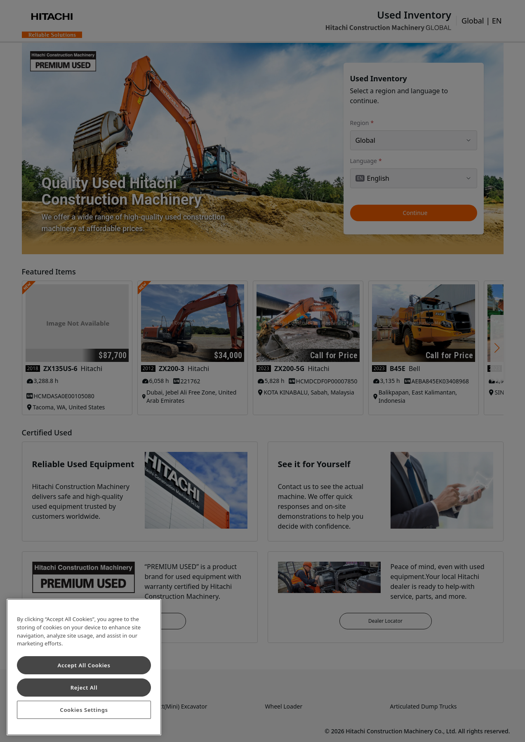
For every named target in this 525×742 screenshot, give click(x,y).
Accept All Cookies (83, 665)
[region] (84, 667)
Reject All (84, 687)
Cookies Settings (84, 710)
